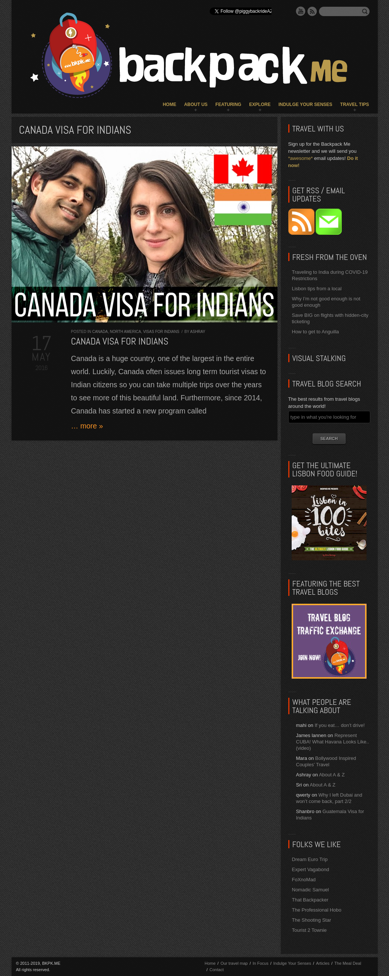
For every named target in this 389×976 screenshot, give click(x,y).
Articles (322, 963)
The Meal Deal (347, 963)
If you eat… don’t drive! (339, 725)
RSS (312, 11)
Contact (217, 969)
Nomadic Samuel (310, 889)
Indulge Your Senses (305, 104)
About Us (196, 104)
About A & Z (332, 775)
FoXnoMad (304, 879)
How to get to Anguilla (315, 331)
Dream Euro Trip (310, 859)
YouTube (301, 11)
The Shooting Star (311, 920)
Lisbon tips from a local (317, 288)
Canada (100, 332)
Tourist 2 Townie (309, 930)
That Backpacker (310, 900)
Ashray (197, 332)
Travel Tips (354, 104)
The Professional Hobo (316, 910)
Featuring (228, 104)
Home (169, 104)
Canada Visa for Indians (119, 341)
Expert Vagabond (310, 869)
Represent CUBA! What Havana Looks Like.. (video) (332, 742)
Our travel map (234, 963)
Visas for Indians (161, 332)
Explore (259, 104)
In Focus (260, 963)
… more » (87, 426)
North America (125, 332)
